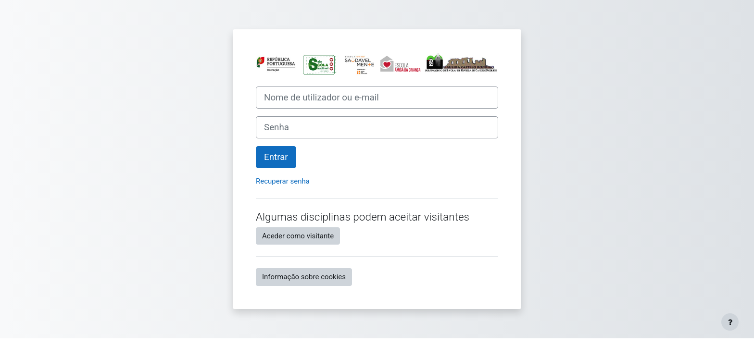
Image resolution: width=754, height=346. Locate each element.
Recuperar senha (283, 181)
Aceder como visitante (298, 236)
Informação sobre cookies (304, 276)
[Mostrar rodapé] (730, 322)
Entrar (276, 157)
